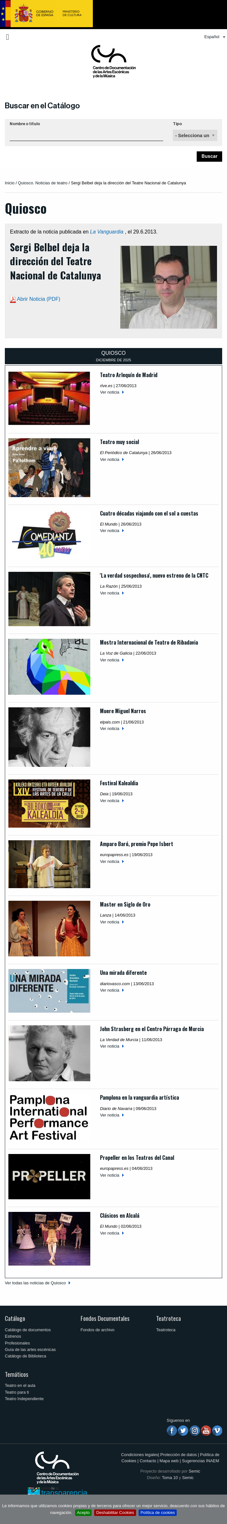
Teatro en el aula (20, 1385)
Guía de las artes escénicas (30, 1349)
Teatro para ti (17, 1392)
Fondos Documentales (105, 1318)
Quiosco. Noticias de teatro (43, 182)
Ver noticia (109, 392)
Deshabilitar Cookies (115, 1512)
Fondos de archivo (97, 1329)
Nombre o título (25, 124)
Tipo (177, 124)
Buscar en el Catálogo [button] (42, 106)
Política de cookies (158, 1512)
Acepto (83, 1512)
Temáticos (16, 1374)
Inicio (10, 182)
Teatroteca (168, 1318)
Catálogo (15, 1318)
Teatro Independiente (24, 1398)
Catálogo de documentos (28, 1329)
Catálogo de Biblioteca (25, 1356)
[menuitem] (213, 37)
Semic (194, 1471)
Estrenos (13, 1336)
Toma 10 (170, 1477)
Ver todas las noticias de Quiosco (35, 1282)
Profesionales (17, 1343)
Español (211, 36)
